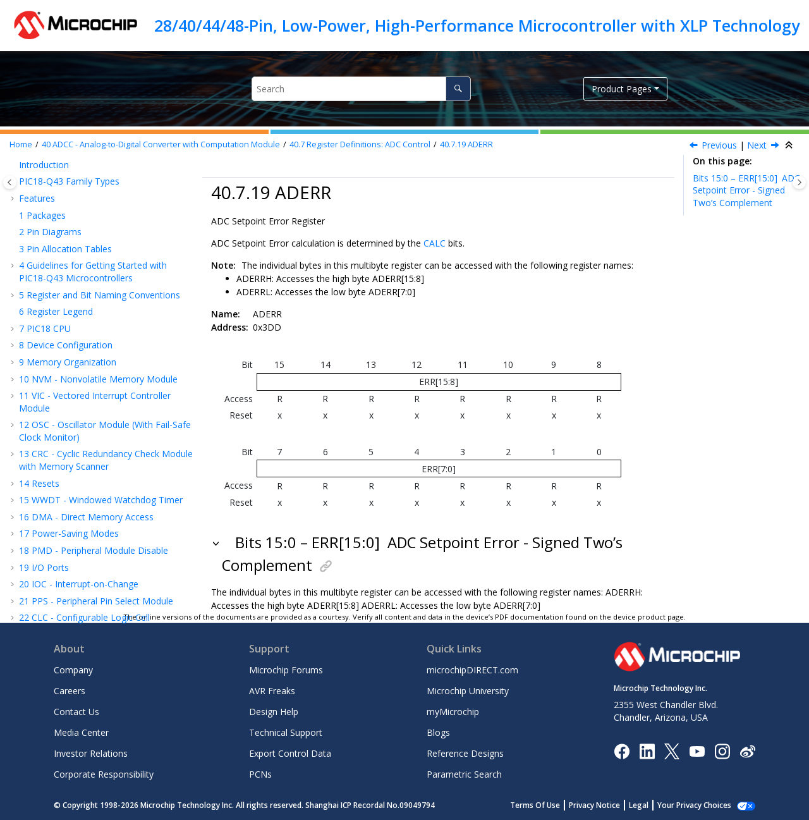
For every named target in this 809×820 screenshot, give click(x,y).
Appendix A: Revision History (83, 579)
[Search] (458, 88)
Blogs (438, 732)
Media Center (81, 732)
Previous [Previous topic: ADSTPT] (719, 145)
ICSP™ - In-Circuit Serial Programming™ (105, 482)
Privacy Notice (594, 805)
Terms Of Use (535, 805)
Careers (69, 691)
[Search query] (361, 88)
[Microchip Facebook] (622, 750)
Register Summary (63, 499)
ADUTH (68, 335)
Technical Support (285, 732)
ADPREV (69, 251)
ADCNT (68, 201)
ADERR (466, 144)
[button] (32, 167)
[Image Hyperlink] (697, 750)
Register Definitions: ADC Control (359, 144)
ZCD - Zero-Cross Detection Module (100, 449)
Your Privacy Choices (694, 805)
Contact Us (76, 712)
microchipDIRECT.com (472, 670)
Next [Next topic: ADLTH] (757, 145)
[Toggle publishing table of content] (9, 182)
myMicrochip (453, 712)
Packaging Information (72, 562)
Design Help (273, 712)
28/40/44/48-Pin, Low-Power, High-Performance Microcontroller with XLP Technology (477, 25)
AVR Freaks (272, 691)
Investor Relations (91, 753)
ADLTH (67, 318)
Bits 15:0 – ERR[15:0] (746, 190)
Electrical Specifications (72, 516)
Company (73, 670)
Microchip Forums (286, 670)
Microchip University (468, 691)
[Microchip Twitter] (671, 750)
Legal (638, 805)
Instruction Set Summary (76, 465)
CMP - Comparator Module (81, 431)
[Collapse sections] (790, 145)
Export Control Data (290, 753)
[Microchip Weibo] (747, 750)
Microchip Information (64, 595)
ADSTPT (70, 285)
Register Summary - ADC (88, 385)
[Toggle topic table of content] (799, 182)
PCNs (260, 774)
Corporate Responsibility (104, 774)
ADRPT (67, 184)
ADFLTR (69, 218)
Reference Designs (465, 753)
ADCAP (67, 167)
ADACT (67, 352)
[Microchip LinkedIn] (647, 750)
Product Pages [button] (622, 89)
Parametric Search (464, 774)
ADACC (67, 268)
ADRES (67, 234)
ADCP (64, 369)
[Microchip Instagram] (722, 750)
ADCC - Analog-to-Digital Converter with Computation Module (161, 144)
